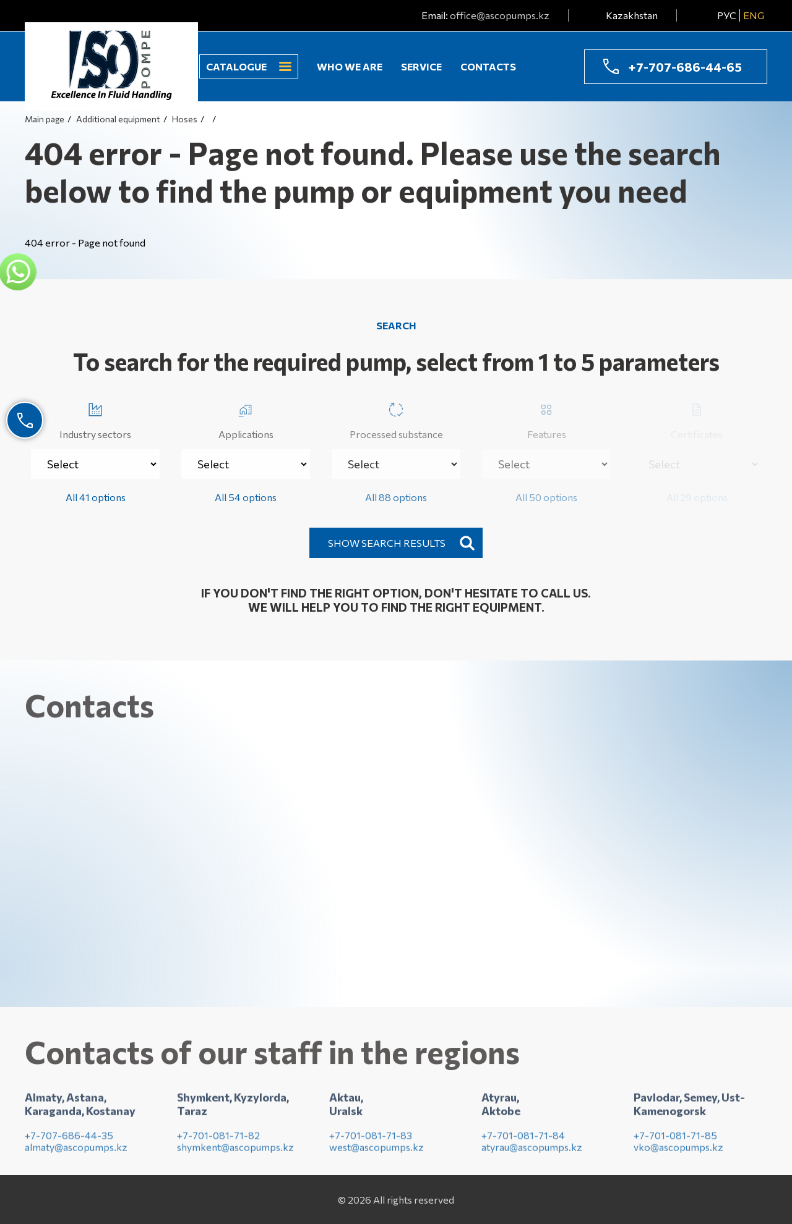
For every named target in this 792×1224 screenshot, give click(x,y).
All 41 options (96, 497)
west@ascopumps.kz (376, 1151)
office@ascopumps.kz (499, 15)
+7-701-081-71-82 (218, 1139)
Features (546, 418)
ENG (753, 15)
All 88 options (396, 497)
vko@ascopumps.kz (678, 1151)
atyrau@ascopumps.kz (531, 1151)
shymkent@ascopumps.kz (235, 1151)
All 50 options (546, 497)
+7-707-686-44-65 (685, 66)
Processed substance (396, 418)
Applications (245, 418)
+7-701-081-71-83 (370, 1139)
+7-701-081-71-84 (523, 1139)
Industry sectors (95, 418)
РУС (726, 15)
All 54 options (246, 497)
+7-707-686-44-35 (69, 1139)
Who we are (349, 66)
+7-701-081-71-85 (675, 1139)
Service (421, 66)
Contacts (488, 66)
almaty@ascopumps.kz (76, 1151)
